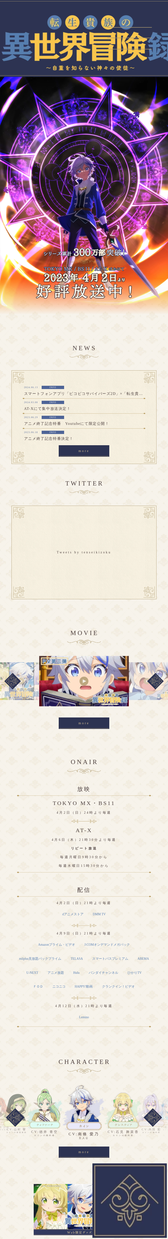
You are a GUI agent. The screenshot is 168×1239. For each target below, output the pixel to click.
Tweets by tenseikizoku (84, 552)
